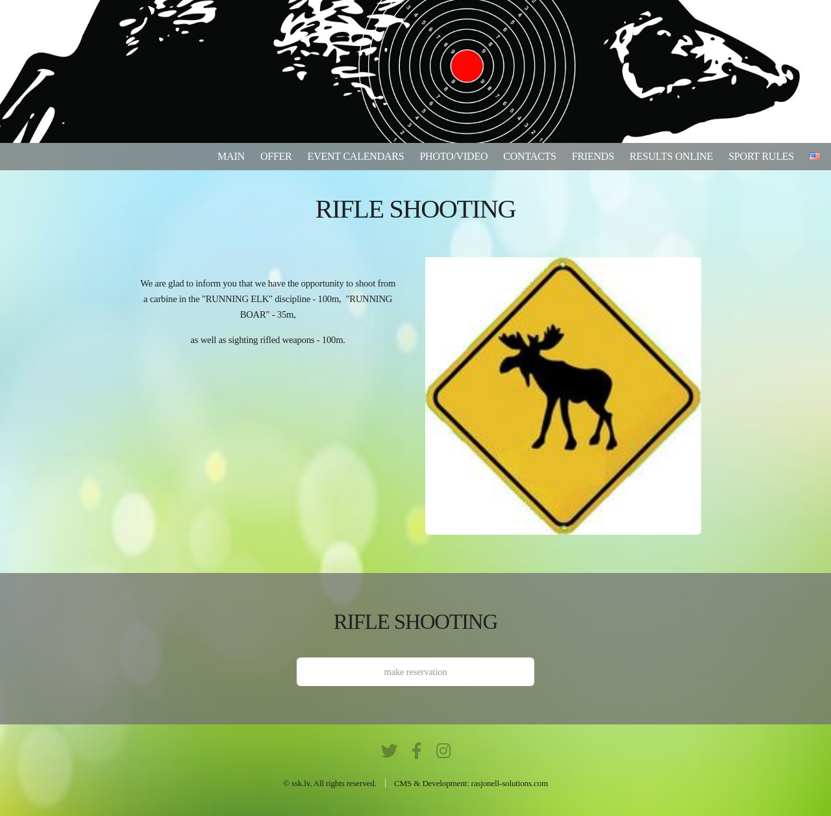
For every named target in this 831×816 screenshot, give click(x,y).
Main (231, 156)
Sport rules (761, 156)
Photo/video (453, 156)
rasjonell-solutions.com (509, 783)
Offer (276, 156)
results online (671, 156)
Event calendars (356, 156)
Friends (593, 156)
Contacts (529, 156)
